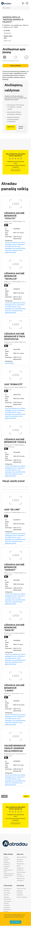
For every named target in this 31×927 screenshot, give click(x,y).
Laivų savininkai (16, 248)
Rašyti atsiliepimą (15, 65)
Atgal (4, 796)
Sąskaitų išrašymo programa (20, 892)
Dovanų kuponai (22, 897)
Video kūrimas (21, 888)
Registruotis (10, 127)
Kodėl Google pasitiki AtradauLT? (21, 874)
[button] (27, 3)
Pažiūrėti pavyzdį (21, 128)
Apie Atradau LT (22, 857)
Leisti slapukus (15, 922)
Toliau (26, 796)
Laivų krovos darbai (11, 242)
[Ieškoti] (15, 8)
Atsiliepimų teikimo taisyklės (7, 903)
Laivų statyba (13, 250)
